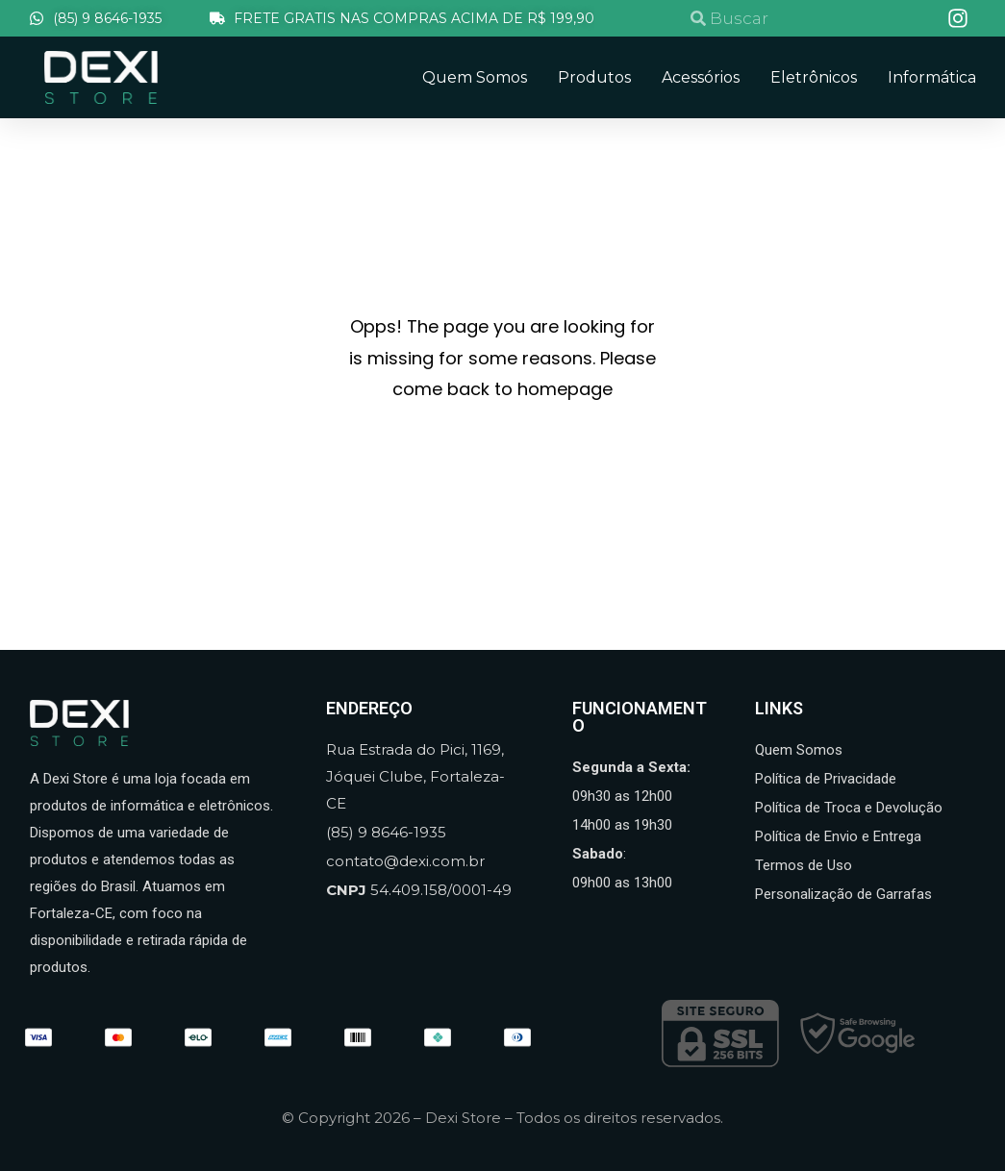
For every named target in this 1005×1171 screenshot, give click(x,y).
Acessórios (701, 77)
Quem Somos (474, 77)
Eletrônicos (813, 77)
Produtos (594, 77)
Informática (932, 77)
